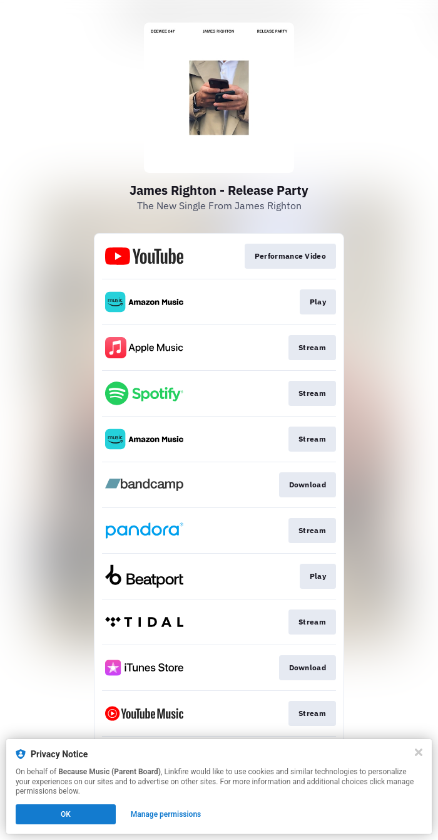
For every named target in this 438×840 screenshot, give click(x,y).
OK (66, 814)
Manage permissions (166, 814)
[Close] (419, 752)
